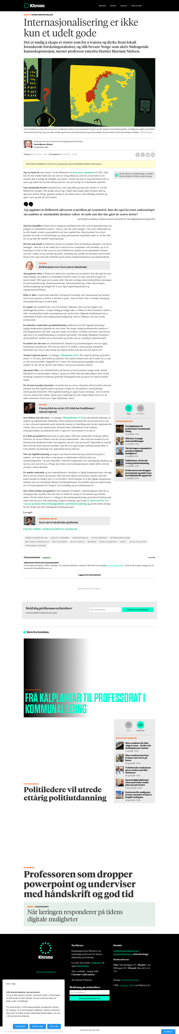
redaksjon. (96, 962)
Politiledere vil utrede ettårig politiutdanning (137, 461)
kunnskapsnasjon (80, 538)
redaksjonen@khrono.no (125, 951)
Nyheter (102, 5)
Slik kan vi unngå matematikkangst (134, 439)
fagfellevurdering (108, 542)
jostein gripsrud (99, 538)
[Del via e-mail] (153, 155)
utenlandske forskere (35, 546)
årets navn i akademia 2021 (37, 542)
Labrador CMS (127, 985)
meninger (92, 542)
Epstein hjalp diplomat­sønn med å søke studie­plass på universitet (137, 782)
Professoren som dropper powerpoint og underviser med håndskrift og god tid (138, 473)
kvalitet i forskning (60, 538)
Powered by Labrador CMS (89, 1030)
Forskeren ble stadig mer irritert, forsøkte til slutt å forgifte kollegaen (138, 795)
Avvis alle (54, 1026)
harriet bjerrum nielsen (36, 538)
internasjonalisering (120, 538)
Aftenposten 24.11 (69, 355)
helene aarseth (77, 542)
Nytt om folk (137, 5)
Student (123, 5)
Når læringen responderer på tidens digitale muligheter (138, 451)
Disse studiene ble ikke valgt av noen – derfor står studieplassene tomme (138, 745)
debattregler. (82, 966)
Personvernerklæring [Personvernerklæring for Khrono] (45, 972)
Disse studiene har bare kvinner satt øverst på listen (137, 758)
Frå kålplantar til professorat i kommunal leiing (137, 429)
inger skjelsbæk (59, 542)
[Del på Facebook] (137, 155)
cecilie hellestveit (138, 542)
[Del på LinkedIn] (148, 155)
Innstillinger (168, 1032)
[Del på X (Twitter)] (143, 155)
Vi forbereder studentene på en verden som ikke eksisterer (138, 770)
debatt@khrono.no (122, 954)
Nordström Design (130, 980)
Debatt (113, 5)
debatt (123, 542)
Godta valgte (37, 1026)
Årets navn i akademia (83, 172)
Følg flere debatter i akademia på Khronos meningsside (50, 529)
